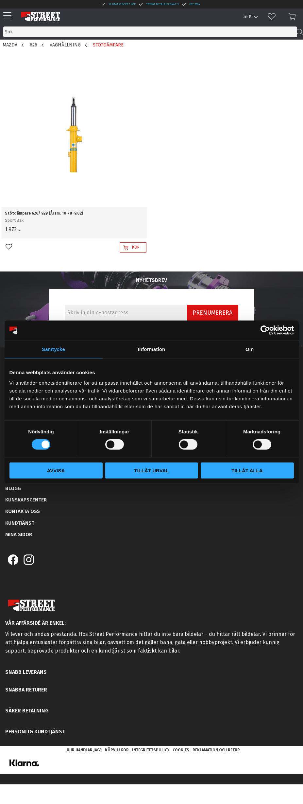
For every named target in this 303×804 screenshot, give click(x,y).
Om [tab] (249, 349)
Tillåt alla (246, 470)
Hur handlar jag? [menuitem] (84, 750)
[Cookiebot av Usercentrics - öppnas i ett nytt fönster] (265, 330)
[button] (9, 16)
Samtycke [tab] (53, 349)
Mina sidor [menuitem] (18, 534)
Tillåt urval (151, 470)
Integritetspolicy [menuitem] (150, 750)
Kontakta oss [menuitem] (22, 511)
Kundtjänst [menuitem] (19, 523)
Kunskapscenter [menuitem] (26, 500)
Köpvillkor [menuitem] (117, 750)
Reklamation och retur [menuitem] (216, 750)
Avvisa (56, 470)
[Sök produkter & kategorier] (150, 31)
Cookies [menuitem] (181, 750)
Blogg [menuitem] (13, 488)
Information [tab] (151, 349)
